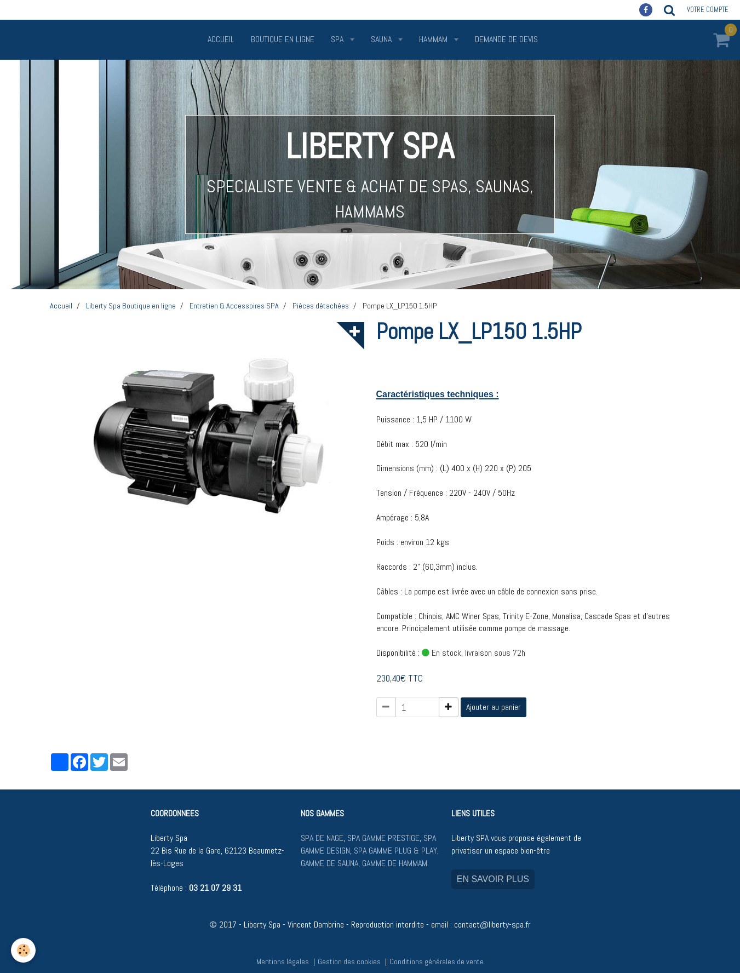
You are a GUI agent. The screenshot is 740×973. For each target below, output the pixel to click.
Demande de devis (506, 39)
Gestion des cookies (349, 961)
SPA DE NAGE (322, 838)
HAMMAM (434, 39)
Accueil (221, 39)
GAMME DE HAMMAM (394, 863)
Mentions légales (282, 961)
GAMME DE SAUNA (329, 863)
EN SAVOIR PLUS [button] (493, 879)
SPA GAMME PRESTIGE (383, 838)
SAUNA (382, 39)
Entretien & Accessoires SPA (234, 306)
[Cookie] (23, 950)
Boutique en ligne (282, 39)
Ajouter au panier (493, 707)
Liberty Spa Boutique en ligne (131, 306)
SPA (338, 39)
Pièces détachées (320, 306)
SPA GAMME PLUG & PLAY (395, 850)
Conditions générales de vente (436, 961)
